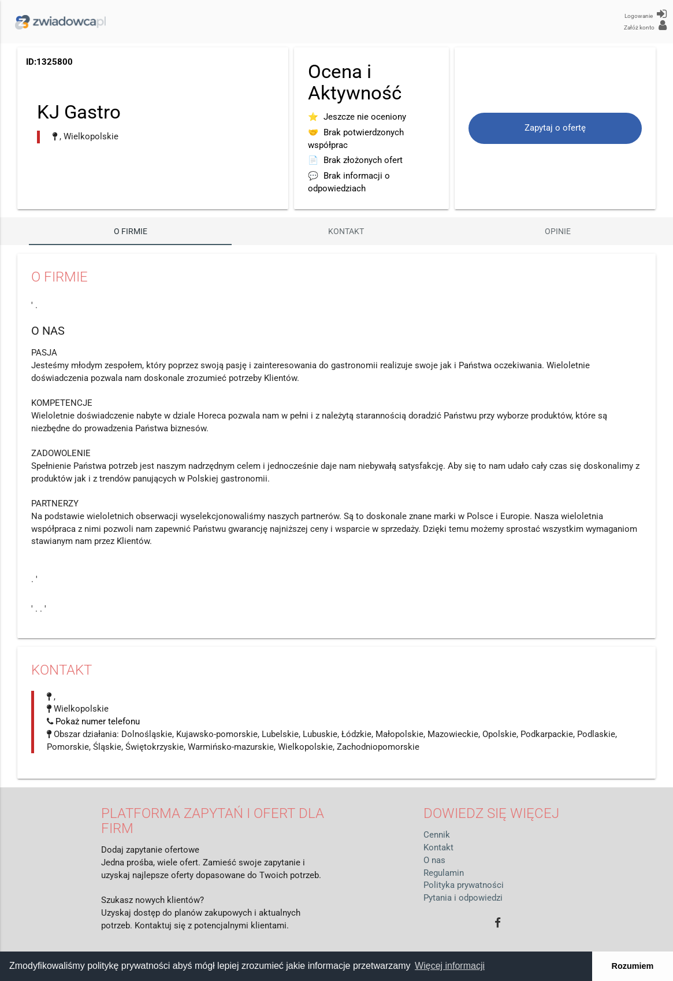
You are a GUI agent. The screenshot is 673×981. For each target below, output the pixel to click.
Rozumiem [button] (633, 966)
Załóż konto (645, 25)
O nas (434, 860)
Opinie (558, 231)
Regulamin (443, 873)
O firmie (130, 231)
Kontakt (346, 231)
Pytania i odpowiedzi (463, 898)
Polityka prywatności (463, 885)
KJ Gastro (79, 112)
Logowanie (645, 14)
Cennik (436, 835)
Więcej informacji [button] (450, 966)
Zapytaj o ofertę (555, 128)
